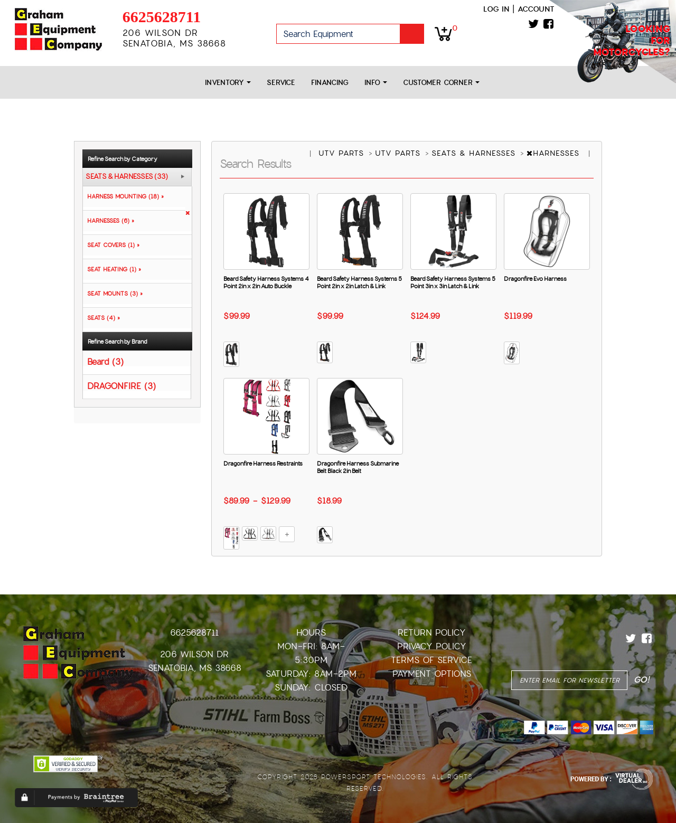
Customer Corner (441, 82)
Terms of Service (431, 660)
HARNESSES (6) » (108, 220)
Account (536, 9)
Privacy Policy (431, 646)
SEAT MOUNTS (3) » (113, 293)
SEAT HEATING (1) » (112, 269)
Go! (412, 34)
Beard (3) (105, 361)
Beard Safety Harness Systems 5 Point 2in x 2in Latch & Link (359, 282)
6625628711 (162, 16)
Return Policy (432, 632)
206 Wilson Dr (194, 654)
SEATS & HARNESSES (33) (127, 177)
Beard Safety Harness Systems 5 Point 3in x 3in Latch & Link (452, 282)
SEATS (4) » (101, 317)
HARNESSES (555, 153)
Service (281, 82)
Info (375, 82)
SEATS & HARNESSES (475, 153)
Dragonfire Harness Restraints (263, 463)
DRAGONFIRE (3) (121, 386)
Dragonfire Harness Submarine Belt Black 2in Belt (358, 467)
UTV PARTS (342, 153)
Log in (496, 9)
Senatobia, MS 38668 (194, 668)
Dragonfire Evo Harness (535, 278)
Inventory (228, 82)
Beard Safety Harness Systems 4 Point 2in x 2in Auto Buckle (266, 282)
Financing (330, 82)
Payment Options (431, 673)
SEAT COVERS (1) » (111, 245)
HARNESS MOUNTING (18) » (123, 196)
